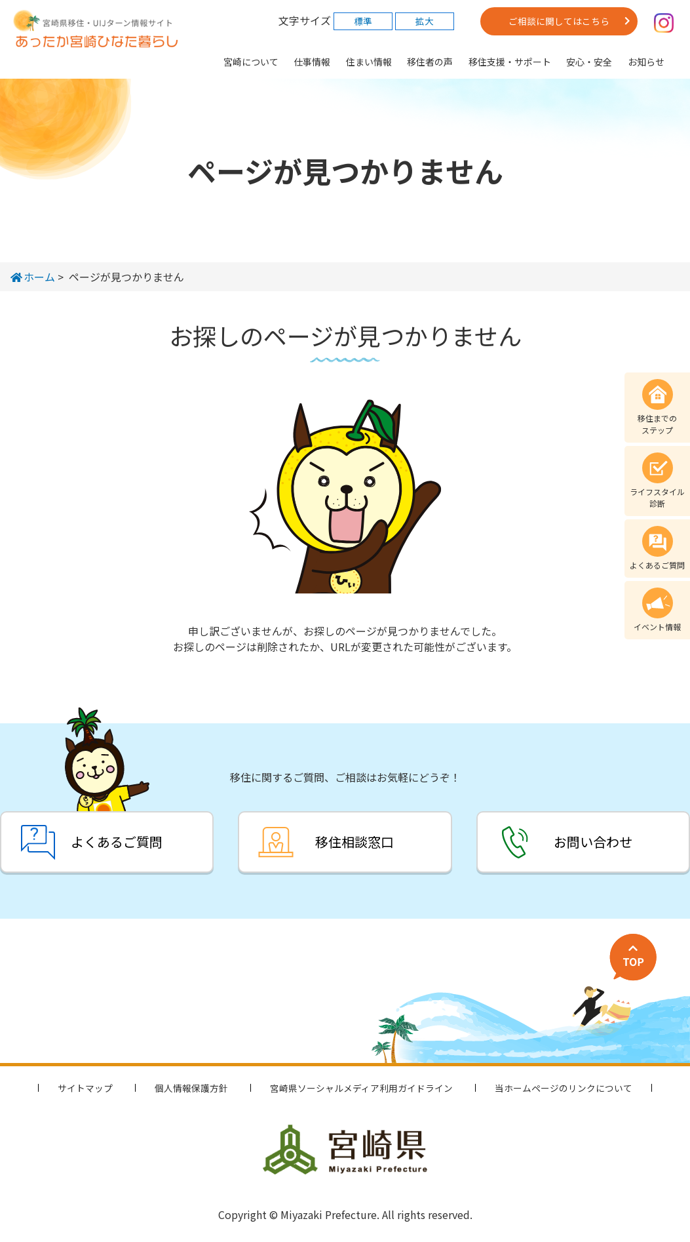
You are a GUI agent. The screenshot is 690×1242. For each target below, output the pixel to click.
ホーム (32, 277)
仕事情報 (312, 61)
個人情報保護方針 (191, 1087)
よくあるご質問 (117, 841)
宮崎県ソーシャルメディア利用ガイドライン (361, 1087)
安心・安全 (589, 61)
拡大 (424, 21)
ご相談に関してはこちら (558, 21)
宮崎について (250, 61)
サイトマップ (85, 1087)
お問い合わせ (593, 841)
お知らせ (646, 61)
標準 (363, 21)
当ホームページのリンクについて (563, 1087)
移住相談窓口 (354, 841)
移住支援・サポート (510, 61)
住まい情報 (369, 61)
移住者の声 (430, 61)
